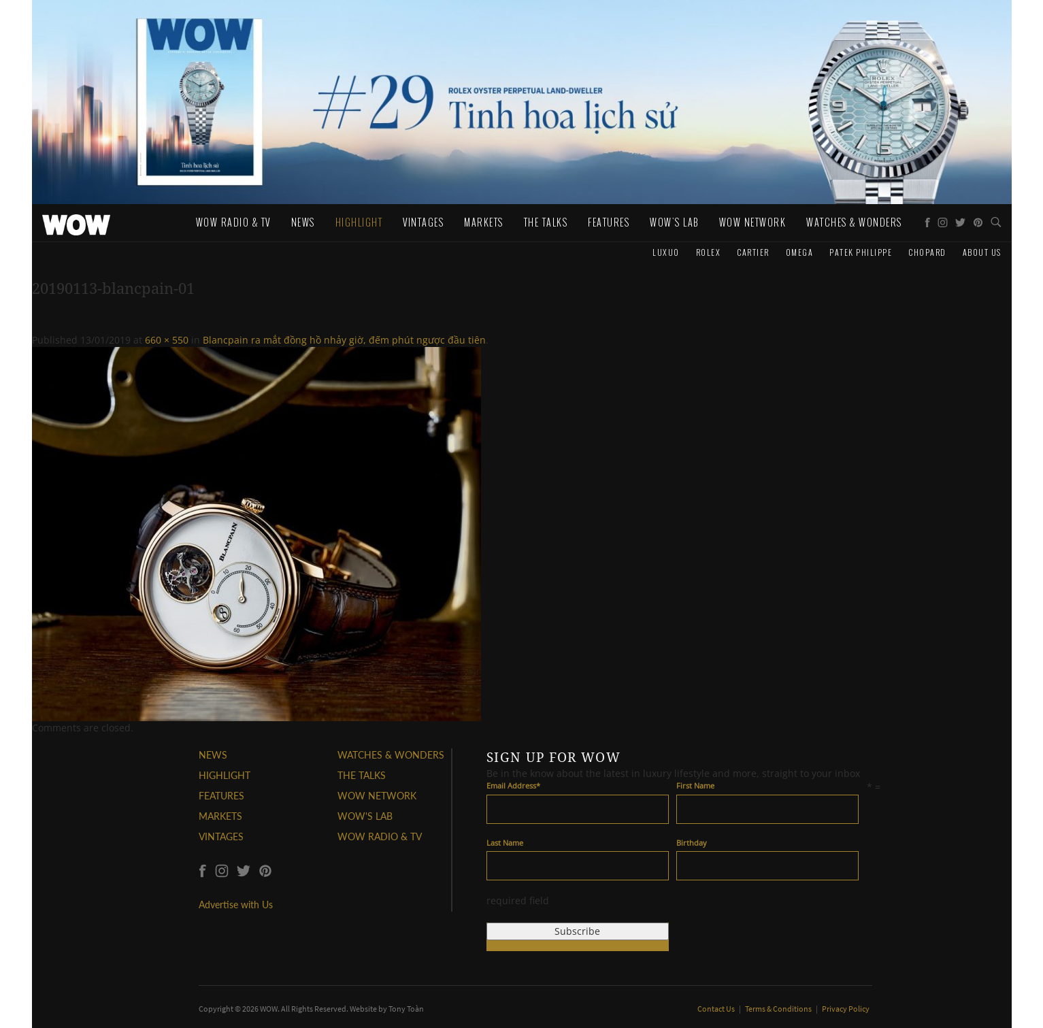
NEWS (213, 755)
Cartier (753, 252)
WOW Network (753, 222)
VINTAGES (221, 836)
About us (982, 252)
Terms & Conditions (779, 1009)
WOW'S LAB (365, 816)
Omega (800, 252)
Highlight (359, 222)
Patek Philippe (860, 252)
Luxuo (666, 252)
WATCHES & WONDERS (854, 222)
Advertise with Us (236, 904)
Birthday (691, 843)
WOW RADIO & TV (379, 836)
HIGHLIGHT (224, 775)
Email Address (513, 785)
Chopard (927, 252)
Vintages (423, 222)
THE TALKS (361, 775)
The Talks (546, 222)
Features (608, 222)
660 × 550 (166, 339)
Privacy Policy (845, 1009)
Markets (483, 222)
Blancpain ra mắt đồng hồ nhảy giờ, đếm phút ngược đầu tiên (344, 339)
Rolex (708, 252)
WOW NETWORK (376, 795)
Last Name (504, 843)
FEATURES (221, 795)
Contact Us (717, 1009)
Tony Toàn (406, 1009)
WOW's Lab (674, 222)
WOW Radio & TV (233, 222)
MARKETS (220, 816)
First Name (695, 785)
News (303, 222)
